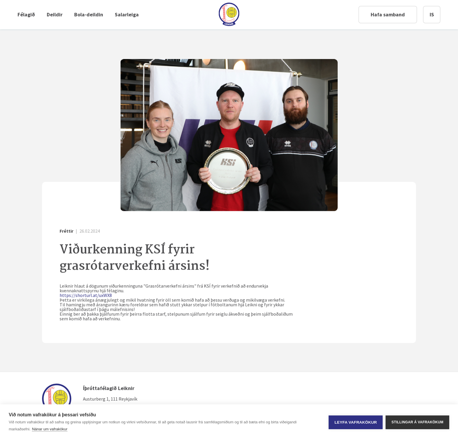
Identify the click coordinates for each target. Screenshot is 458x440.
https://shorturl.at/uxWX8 (86, 296)
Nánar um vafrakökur (49, 429)
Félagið (26, 14)
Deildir (55, 14)
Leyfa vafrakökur (355, 422)
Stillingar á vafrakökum (417, 422)
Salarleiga (127, 14)
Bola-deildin (88, 14)
